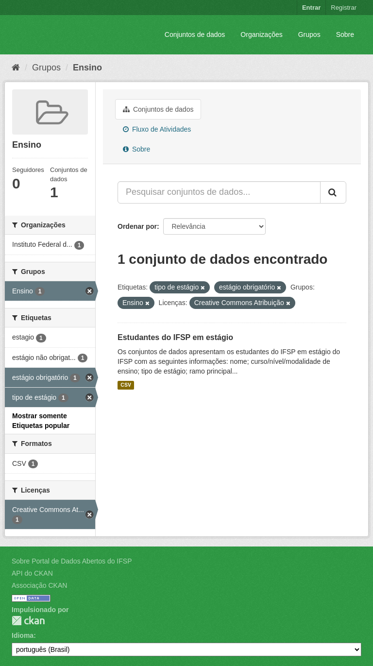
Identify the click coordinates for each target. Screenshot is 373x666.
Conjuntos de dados (195, 34)
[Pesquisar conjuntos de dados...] (219, 192)
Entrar (311, 7)
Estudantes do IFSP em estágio (175, 337)
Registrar (343, 7)
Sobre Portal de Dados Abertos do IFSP (72, 561)
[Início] (16, 67)
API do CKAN (32, 573)
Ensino (87, 67)
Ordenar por (137, 226)
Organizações (261, 34)
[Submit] (333, 192)
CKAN (28, 620)
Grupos (309, 34)
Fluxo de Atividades (157, 129)
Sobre (345, 34)
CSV (125, 385)
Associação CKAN (39, 585)
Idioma (23, 635)
